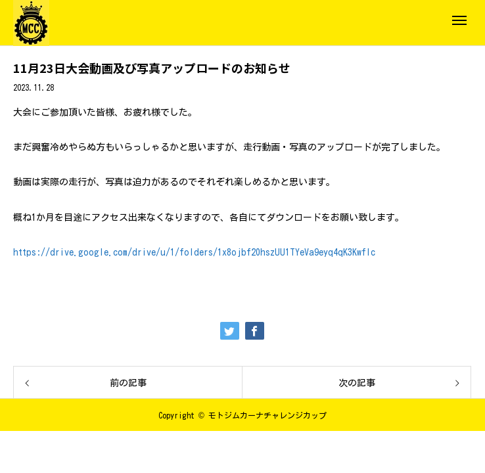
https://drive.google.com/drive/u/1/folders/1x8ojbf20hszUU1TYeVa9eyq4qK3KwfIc (194, 252)
